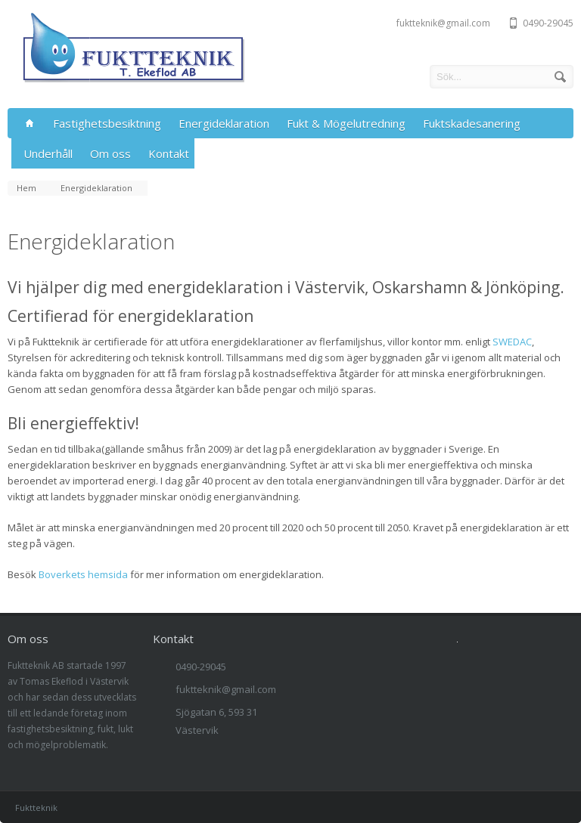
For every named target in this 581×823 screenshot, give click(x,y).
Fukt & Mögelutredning (346, 123)
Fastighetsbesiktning (107, 123)
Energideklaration (224, 123)
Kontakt (168, 153)
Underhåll (48, 153)
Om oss (110, 153)
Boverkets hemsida (83, 574)
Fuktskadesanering (471, 123)
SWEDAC (512, 341)
